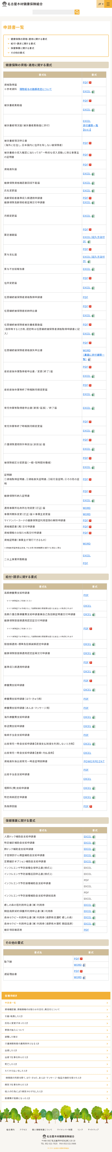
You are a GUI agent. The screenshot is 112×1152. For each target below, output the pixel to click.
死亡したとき (11, 1064)
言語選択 (100, 4)
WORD (87, 508)
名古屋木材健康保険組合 (22, 4)
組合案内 (10, 1129)
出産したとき (11, 1050)
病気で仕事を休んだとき (16, 1084)
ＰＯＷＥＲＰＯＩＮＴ (94, 761)
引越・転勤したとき (14, 1016)
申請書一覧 (10, 1002)
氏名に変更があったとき (16, 1023)
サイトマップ (93, 1129)
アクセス (23, 1129)
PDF (85, 82)
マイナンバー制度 (65, 1129)
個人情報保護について (42, 1129)
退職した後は (11, 1036)
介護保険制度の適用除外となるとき (22, 1043)
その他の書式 (18, 52)
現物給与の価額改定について (36, 89)
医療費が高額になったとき (17, 1098)
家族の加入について (14, 1029)
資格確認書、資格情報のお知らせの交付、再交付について (32, 1009)
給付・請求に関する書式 (23, 43)
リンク (80, 1129)
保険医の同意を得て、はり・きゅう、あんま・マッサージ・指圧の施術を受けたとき (44, 1077)
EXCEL (87, 91)
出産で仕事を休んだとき (16, 1057)
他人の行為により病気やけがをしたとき (24, 1091)
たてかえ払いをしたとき (16, 1070)
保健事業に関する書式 (22, 48)
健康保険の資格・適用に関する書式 (29, 39)
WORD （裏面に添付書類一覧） (94, 355)
